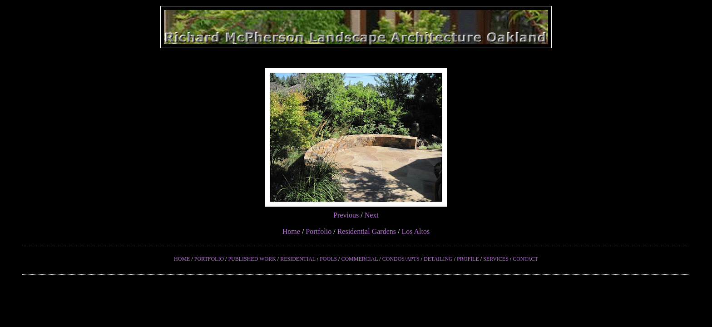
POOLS (328, 259)
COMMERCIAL (359, 259)
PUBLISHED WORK (252, 259)
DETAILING (438, 259)
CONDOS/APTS (401, 259)
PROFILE (468, 259)
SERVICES (496, 259)
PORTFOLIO (209, 259)
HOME (182, 259)
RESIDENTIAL (298, 259)
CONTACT (525, 259)
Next (372, 215)
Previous (346, 215)
